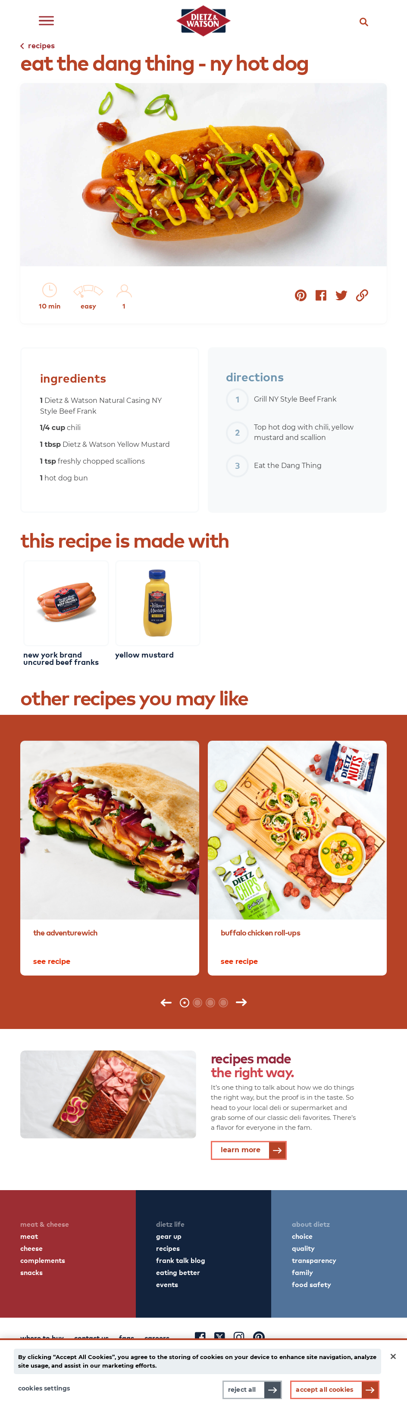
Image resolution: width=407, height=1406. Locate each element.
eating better (178, 1272)
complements (42, 1260)
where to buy (42, 1337)
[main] (203, 1372)
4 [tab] (223, 1002)
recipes (168, 1248)
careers (156, 1337)
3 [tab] (210, 1002)
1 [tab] (184, 1002)
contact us (91, 1337)
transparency (314, 1260)
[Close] (393, 1356)
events (167, 1284)
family (302, 1272)
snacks (31, 1272)
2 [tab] (197, 1002)
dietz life (170, 1223)
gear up (169, 1236)
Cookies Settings (44, 1388)
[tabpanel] (109, 858)
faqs (126, 1337)
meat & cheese (44, 1223)
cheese (31, 1248)
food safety (311, 1284)
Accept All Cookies (324, 1390)
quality (303, 1248)
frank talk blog (180, 1260)
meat (29, 1236)
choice (302, 1236)
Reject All (242, 1390)
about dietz (311, 1223)
